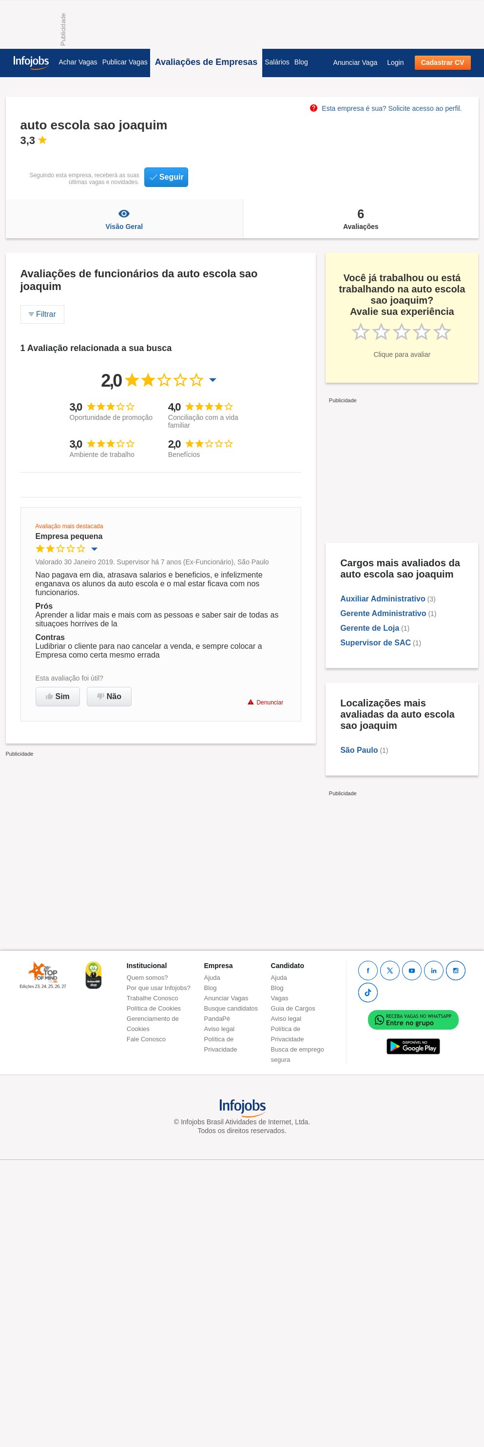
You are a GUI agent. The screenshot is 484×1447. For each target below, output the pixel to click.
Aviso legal (219, 1029)
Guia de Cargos (293, 1008)
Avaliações (360, 218)
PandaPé (217, 1018)
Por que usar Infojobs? (159, 988)
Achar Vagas (78, 62)
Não (109, 696)
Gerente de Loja (369, 628)
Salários (277, 62)
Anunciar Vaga (355, 62)
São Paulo (359, 750)
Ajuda (212, 977)
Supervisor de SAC (375, 643)
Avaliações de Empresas (206, 62)
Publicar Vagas (125, 62)
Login (395, 62)
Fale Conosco (146, 1039)
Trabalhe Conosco (152, 998)
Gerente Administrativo (383, 613)
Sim (58, 696)
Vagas (280, 998)
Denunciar (265, 702)
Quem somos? (147, 977)
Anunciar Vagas (226, 998)
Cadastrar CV (443, 62)
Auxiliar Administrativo (383, 599)
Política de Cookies (154, 1008)
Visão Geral (124, 218)
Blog (301, 62)
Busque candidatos (231, 1008)
